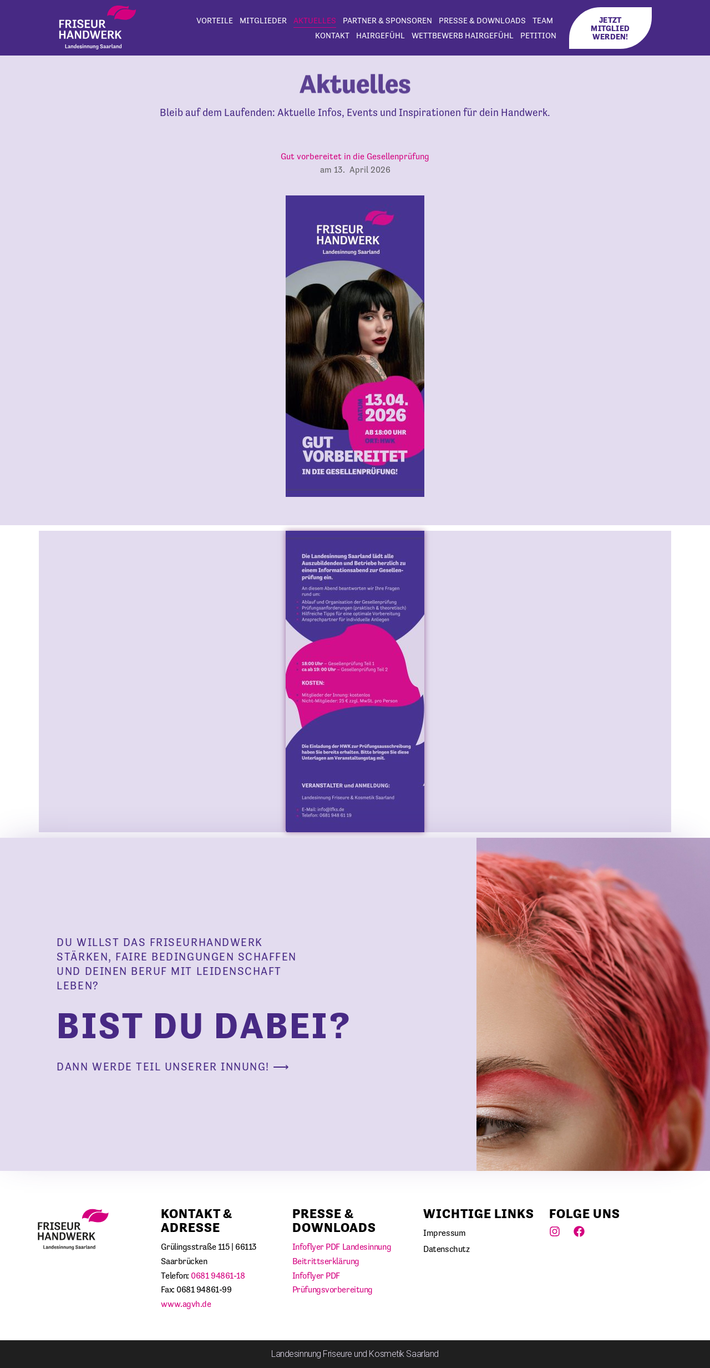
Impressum (444, 1233)
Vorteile (214, 20)
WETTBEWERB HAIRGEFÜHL (463, 35)
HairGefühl (380, 35)
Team (542, 20)
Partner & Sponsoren (387, 20)
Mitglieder (263, 20)
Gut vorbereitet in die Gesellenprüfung (355, 156)
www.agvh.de (186, 1304)
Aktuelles (314, 20)
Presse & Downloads (482, 20)
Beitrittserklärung (325, 1261)
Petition (538, 35)
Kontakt (332, 35)
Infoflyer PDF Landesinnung (341, 1246)
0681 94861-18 (218, 1275)
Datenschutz (446, 1249)
